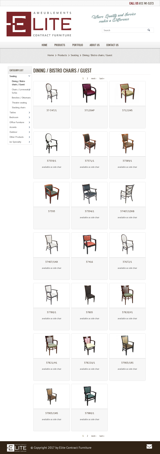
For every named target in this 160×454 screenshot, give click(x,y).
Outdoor (13, 132)
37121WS (127, 110)
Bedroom (14, 117)
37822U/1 (89, 362)
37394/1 (89, 211)
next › (93, 78)
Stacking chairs (18, 107)
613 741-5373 (146, 3)
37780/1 (51, 312)
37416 (89, 261)
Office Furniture (17, 122)
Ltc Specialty (15, 141)
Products (62, 55)
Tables (13, 112)
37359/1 (51, 160)
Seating (75, 55)
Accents (13, 127)
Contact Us (112, 45)
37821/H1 (51, 362)
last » (102, 78)
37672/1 (127, 261)
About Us (95, 45)
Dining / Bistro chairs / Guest (18, 83)
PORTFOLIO (77, 45)
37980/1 (89, 413)
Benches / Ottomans (21, 97)
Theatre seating (19, 102)
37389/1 (127, 160)
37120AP (90, 110)
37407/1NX (51, 261)
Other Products (17, 137)
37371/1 (89, 160)
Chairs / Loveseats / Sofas (21, 91)
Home (51, 55)
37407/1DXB (127, 211)
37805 (89, 312)
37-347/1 (52, 110)
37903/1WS (51, 413)
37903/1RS (127, 362)
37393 (51, 211)
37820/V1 (127, 312)
